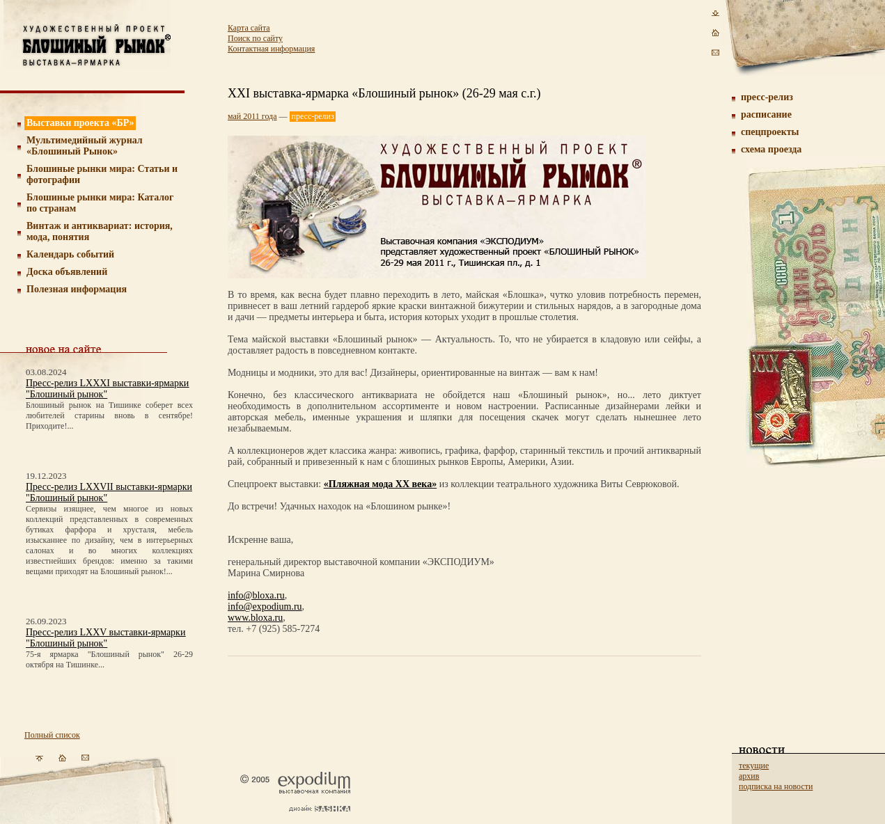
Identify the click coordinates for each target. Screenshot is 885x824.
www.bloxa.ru (255, 617)
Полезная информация (76, 289)
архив (749, 776)
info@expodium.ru (265, 606)
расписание (766, 114)
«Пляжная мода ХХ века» (380, 484)
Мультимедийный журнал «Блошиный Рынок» (84, 146)
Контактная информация (271, 49)
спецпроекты (770, 132)
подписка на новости (776, 786)
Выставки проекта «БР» (80, 123)
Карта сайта (249, 28)
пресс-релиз (767, 97)
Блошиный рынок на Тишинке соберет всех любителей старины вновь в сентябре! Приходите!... (109, 415)
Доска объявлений (66, 272)
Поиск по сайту (255, 38)
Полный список (52, 735)
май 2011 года (252, 116)
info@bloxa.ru (256, 595)
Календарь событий (70, 254)
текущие (754, 765)
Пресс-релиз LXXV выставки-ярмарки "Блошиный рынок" (105, 638)
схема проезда (771, 149)
